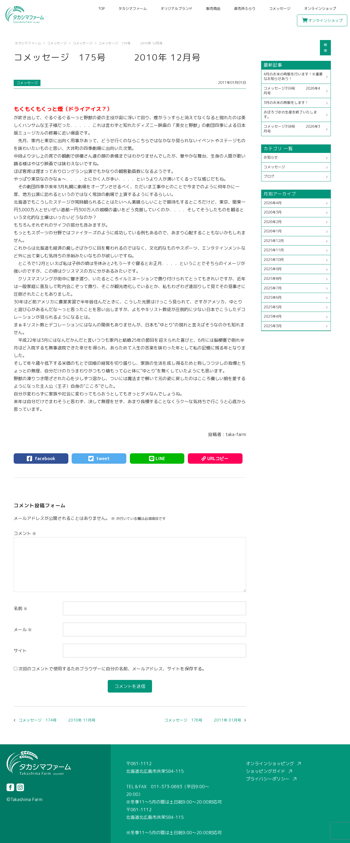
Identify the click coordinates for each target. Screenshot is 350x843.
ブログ (269, 176)
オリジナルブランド (176, 8)
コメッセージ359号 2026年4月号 (292, 91)
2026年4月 (273, 202)
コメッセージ (279, 8)
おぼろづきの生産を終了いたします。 (290, 114)
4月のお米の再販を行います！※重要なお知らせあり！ (293, 76)
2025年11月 (274, 249)
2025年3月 (273, 325)
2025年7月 (273, 288)
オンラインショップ (320, 8)
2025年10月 (274, 259)
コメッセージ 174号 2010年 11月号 (57, 720)
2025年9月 (273, 268)
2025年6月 (273, 297)
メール (23, 629)
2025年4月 (273, 316)
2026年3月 (273, 212)
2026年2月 (273, 221)
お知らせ (271, 157)
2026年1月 (273, 231)
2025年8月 (273, 278)
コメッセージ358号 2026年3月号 (292, 129)
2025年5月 (273, 306)
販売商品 (213, 8)
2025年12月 (274, 240)
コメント (25, 533)
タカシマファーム (132, 8)
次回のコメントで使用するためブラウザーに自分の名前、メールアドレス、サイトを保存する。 (112, 669)
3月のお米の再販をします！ (286, 102)
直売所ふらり (244, 8)
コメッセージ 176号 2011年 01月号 (202, 720)
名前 (20, 608)
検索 (325, 47)
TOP (101, 8)
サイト (20, 651)
